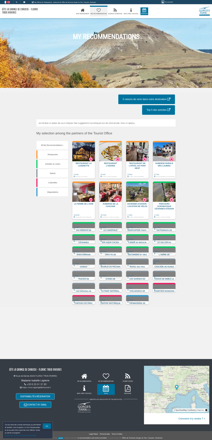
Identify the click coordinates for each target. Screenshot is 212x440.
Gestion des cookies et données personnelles (20, 435)
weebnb (60, 438)
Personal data (105, 434)
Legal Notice (93, 434)
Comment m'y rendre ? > (191, 418)
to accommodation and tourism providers (92, 438)
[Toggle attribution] (206, 410)
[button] (83, 161)
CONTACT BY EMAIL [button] (35, 404)
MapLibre (200, 410)
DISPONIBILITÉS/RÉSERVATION (35, 396)
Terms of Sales (117, 434)
